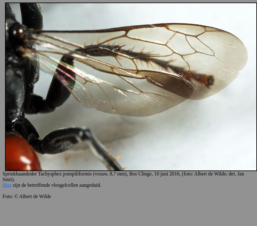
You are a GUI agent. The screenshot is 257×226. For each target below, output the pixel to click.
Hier (7, 185)
